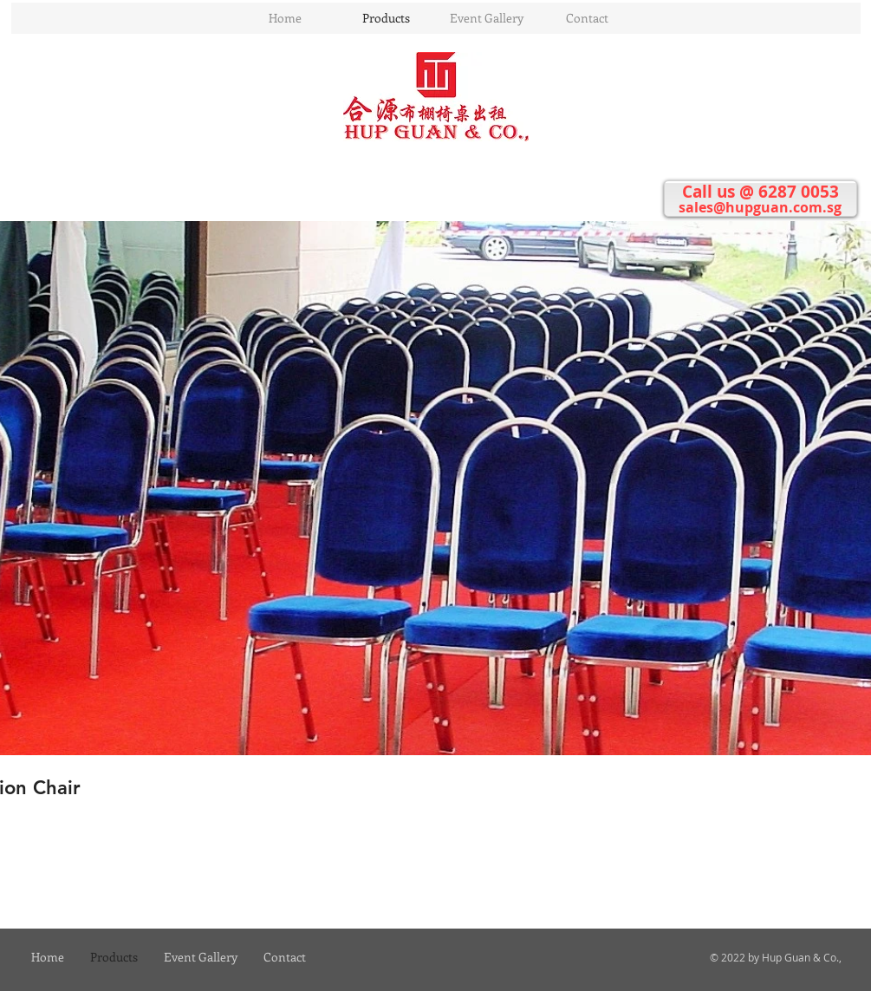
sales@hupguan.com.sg (760, 207)
